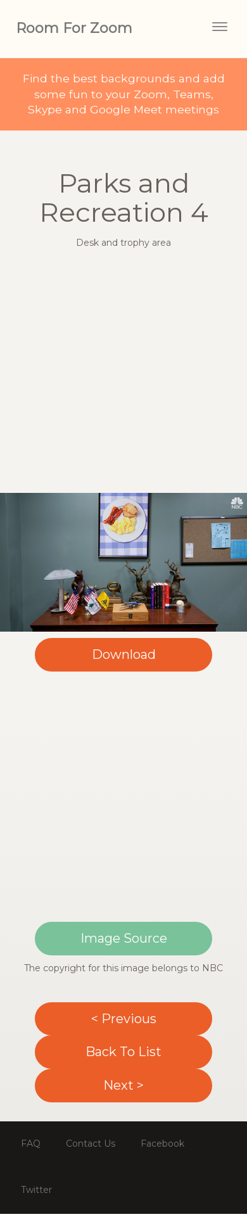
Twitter (36, 1189)
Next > (123, 1085)
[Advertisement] (119, 374)
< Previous (123, 1018)
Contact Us (90, 1143)
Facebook (162, 1143)
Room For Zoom (74, 28)
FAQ (31, 1143)
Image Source (123, 938)
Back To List (124, 1051)
